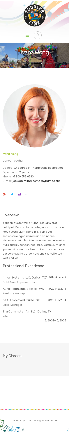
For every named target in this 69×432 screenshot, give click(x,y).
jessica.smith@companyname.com (36, 181)
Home (12, 63)
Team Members (30, 63)
